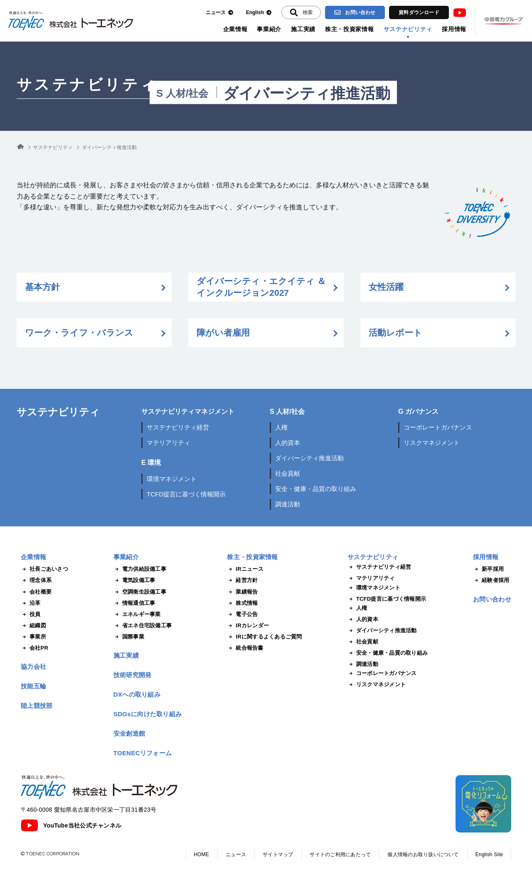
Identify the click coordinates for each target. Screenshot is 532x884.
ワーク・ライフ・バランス (79, 332)
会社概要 (36, 592)
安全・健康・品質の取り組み (315, 488)
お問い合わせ (354, 12)
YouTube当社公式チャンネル (71, 825)
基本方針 (42, 287)
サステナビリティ (408, 29)
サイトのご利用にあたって (340, 854)
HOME (201, 854)
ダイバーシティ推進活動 (309, 458)
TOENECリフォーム (142, 752)
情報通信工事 (134, 603)
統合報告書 (245, 648)
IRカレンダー (248, 625)
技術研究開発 (132, 674)
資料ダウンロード (419, 12)
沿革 (31, 603)
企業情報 (235, 29)
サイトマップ (278, 854)
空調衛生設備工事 (139, 592)
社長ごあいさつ (44, 569)
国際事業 (128, 637)
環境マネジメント (172, 478)
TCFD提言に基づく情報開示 (186, 494)
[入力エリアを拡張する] (301, 12)
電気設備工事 (134, 580)
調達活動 (287, 504)
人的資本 (287, 442)
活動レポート (395, 332)
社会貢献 (287, 473)
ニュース (220, 13)
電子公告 (242, 614)
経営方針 (242, 580)
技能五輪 (33, 686)
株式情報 (242, 603)
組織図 (33, 625)
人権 (281, 427)
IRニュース (245, 569)
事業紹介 (269, 29)
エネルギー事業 (137, 614)
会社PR (34, 648)
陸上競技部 (37, 705)
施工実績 (303, 29)
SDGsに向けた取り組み (147, 713)
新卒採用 (488, 569)
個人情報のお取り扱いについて (422, 854)
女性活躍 (386, 287)
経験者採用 (491, 580)
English (259, 13)
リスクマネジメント (432, 442)
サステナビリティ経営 (178, 427)
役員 (31, 614)
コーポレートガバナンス (438, 427)
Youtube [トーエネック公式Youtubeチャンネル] (459, 12)
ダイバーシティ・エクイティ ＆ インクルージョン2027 (261, 286)
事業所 (33, 637)
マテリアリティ (168, 442)
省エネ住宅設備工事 (142, 625)
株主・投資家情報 (349, 29)
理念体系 (36, 580)
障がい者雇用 (223, 332)
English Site (489, 854)
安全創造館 (129, 733)
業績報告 (242, 592)
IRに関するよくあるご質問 (264, 637)
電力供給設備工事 (139, 569)
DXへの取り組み (136, 694)
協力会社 (33, 666)
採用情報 (454, 29)
